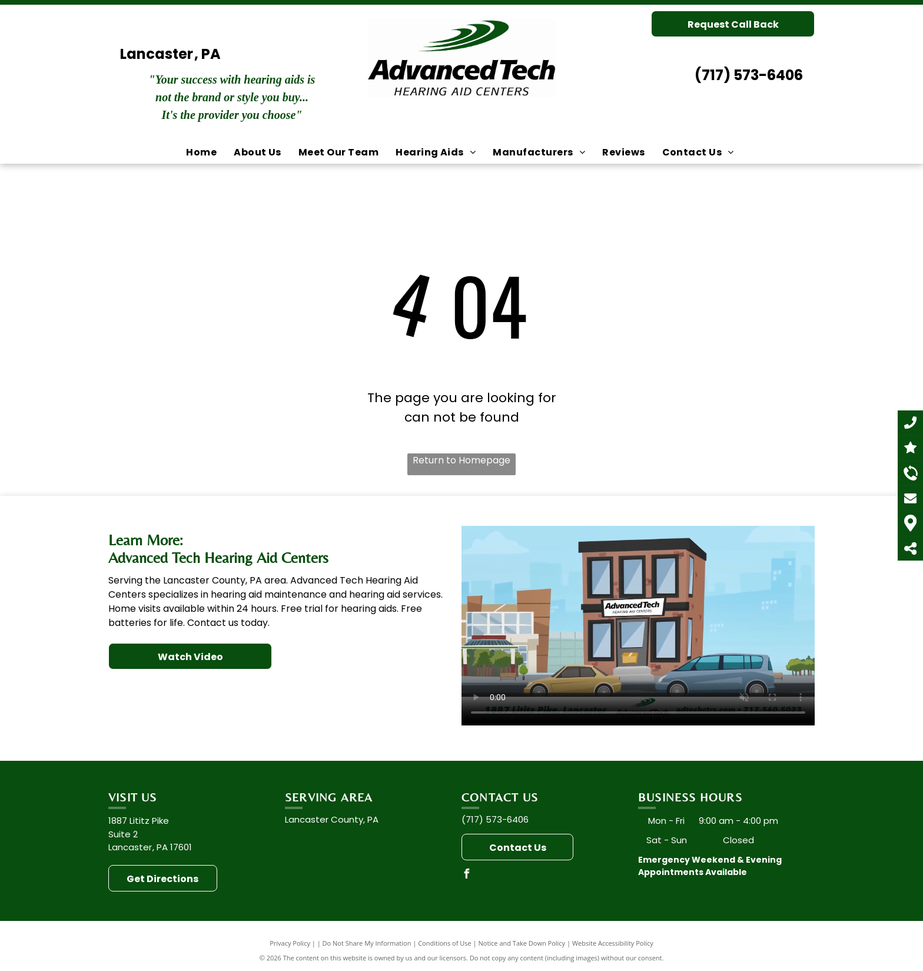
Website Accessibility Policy (612, 943)
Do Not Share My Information (367, 943)
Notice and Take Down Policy (522, 943)
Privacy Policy (290, 943)
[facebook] (466, 875)
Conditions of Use (445, 943)
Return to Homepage (461, 460)
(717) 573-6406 (749, 75)
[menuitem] (203, 152)
